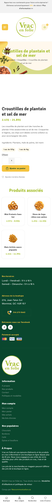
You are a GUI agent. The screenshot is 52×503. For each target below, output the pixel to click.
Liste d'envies (45, 501)
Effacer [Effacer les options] (5, 155)
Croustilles (21, 60)
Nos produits (9, 60)
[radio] (9, 150)
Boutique (6, 501)
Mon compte (19, 501)
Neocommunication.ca (21, 490)
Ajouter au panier (18, 168)
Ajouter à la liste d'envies (15, 177)
